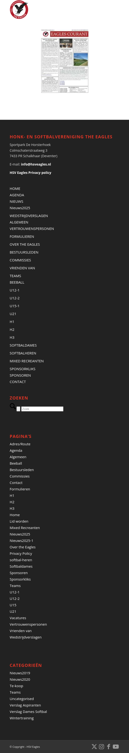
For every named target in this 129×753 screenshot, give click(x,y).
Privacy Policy (21, 553)
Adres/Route (20, 443)
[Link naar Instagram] (101, 746)
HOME (15, 188)
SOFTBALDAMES (23, 345)
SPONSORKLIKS (23, 368)
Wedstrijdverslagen (26, 637)
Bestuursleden (22, 469)
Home (15, 514)
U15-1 (15, 305)
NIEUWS (16, 201)
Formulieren (20, 489)
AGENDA (17, 194)
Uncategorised (22, 698)
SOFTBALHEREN (23, 353)
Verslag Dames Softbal (28, 711)
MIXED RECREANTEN (27, 360)
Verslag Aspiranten (25, 705)
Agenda (16, 450)
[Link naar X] (94, 746)
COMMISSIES (20, 260)
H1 (12, 321)
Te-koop (16, 685)
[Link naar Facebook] (108, 746)
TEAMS (15, 275)
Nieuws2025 (20, 207)
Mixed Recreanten (25, 527)
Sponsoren (19, 572)
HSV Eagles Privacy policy (30, 172)
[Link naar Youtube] (115, 746)
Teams (15, 585)
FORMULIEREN (22, 236)
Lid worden (19, 521)
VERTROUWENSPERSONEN (32, 228)
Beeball (16, 463)
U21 (13, 313)
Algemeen (18, 456)
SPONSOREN (20, 375)
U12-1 (15, 290)
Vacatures (18, 617)
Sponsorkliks (20, 579)
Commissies (20, 476)
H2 (12, 329)
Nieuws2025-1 (21, 540)
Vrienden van (21, 630)
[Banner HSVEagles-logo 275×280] (54, 9)
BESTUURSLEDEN (24, 252)
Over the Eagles (23, 547)
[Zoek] (42, 408)
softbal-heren (21, 559)
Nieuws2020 (20, 679)
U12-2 (15, 298)
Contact (16, 482)
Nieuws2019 (20, 672)
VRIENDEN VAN (22, 267)
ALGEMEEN (19, 222)
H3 (12, 337)
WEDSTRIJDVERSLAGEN (29, 215)
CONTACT (18, 381)
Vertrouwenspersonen (28, 624)
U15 (13, 604)
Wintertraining (22, 718)
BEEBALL (17, 282)
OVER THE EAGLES (25, 244)
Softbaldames (21, 566)
